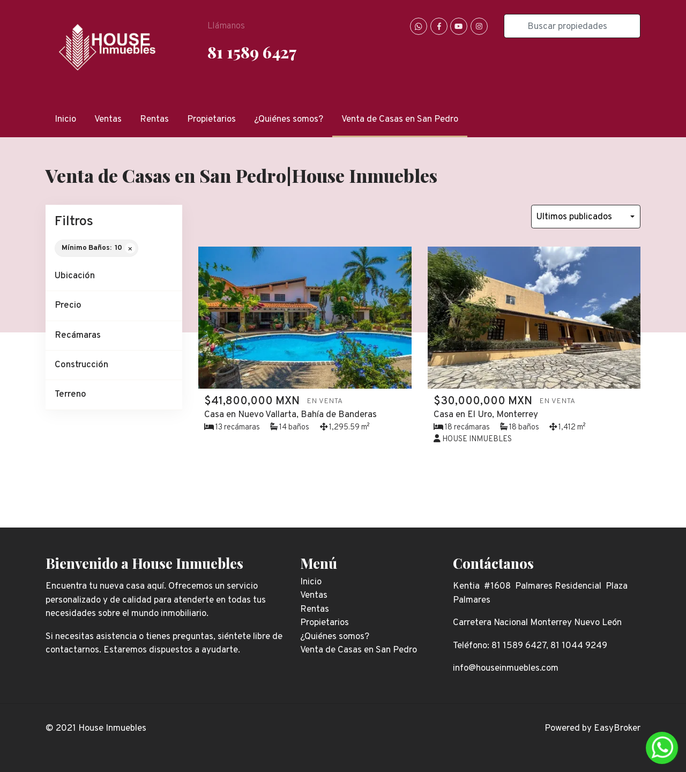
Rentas (154, 119)
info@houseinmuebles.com (505, 668)
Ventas (108, 119)
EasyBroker (617, 728)
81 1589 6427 (251, 51)
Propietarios (211, 119)
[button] (114, 276)
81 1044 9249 (578, 646)
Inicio (65, 119)
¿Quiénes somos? (288, 119)
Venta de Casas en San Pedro (399, 119)
